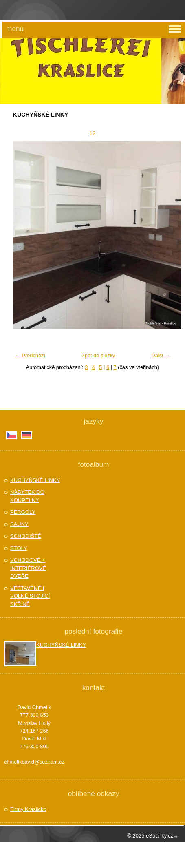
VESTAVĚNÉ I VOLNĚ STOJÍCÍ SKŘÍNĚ (30, 596)
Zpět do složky (98, 355)
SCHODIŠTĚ (25, 536)
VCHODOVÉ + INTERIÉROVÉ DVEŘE (28, 568)
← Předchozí (30, 355)
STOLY (18, 548)
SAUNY (19, 524)
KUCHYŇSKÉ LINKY (35, 480)
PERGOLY (22, 512)
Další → (160, 355)
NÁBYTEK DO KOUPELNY (27, 496)
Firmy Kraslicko (28, 809)
